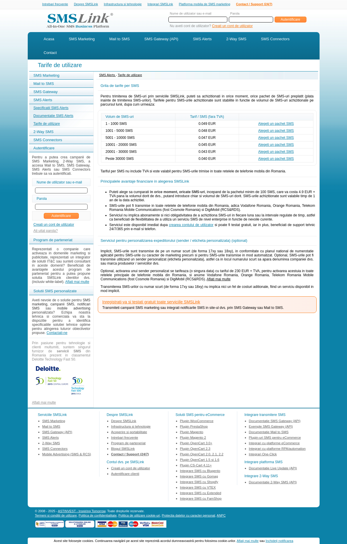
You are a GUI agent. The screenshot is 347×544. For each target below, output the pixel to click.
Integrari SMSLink (160, 4)
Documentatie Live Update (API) (273, 468)
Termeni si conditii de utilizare (56, 516)
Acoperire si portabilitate (129, 432)
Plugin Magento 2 (193, 438)
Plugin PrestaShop (194, 427)
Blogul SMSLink (123, 449)
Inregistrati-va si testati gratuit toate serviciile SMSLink (151, 302)
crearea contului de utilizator (191, 225)
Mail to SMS (119, 39)
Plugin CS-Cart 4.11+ (196, 466)
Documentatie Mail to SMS (269, 432)
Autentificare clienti (125, 474)
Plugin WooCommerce (197, 421)
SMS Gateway (46, 92)
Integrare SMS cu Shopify (199, 482)
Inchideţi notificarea (279, 541)
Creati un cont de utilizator (232, 27)
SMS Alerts (202, 39)
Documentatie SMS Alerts (54, 116)
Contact (50, 53)
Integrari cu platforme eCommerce (274, 443)
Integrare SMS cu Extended (200, 493)
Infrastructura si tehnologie (123, 4)
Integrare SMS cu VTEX (198, 488)
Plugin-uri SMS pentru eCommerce (275, 438)
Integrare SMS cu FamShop (201, 499)
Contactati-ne (57, 333)
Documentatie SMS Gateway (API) (275, 421)
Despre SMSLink (86, 4)
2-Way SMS (236, 39)
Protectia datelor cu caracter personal (188, 516)
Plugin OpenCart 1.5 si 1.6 (199, 460)
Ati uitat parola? (46, 231)
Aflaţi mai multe (248, 541)
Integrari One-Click (263, 454)
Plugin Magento (191, 432)
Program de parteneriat (128, 443)
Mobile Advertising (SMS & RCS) (66, 454)
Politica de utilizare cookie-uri (139, 516)
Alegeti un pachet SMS (276, 124)
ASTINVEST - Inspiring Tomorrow (82, 511)
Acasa (49, 39)
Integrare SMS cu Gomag (199, 477)
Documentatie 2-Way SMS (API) (273, 482)
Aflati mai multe (77, 282)
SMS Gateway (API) (161, 39)
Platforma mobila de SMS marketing (204, 4)
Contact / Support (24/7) (254, 4)
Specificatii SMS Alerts (51, 108)
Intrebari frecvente (55, 4)
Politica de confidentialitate (97, 516)
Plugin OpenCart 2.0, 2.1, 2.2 (202, 454)
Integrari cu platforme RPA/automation (277, 449)
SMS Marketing (82, 39)
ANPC (221, 516)
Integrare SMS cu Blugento (200, 471)
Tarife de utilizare (47, 124)
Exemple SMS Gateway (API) (271, 427)
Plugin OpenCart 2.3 (195, 449)
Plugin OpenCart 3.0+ (196, 443)
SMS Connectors (275, 39)
